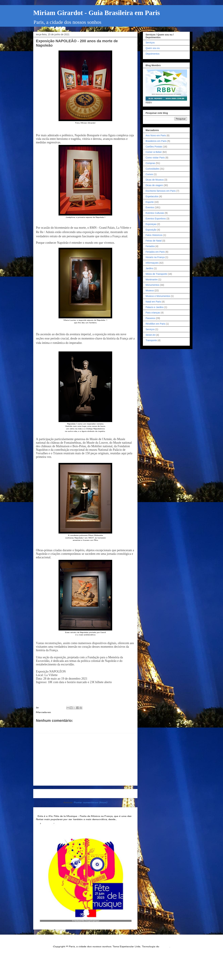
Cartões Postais (154, 146)
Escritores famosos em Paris (161, 190)
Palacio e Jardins (155, 307)
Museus (150, 290)
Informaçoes (152, 262)
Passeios (150, 318)
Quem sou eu (153, 48)
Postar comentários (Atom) (90, 802)
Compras (150, 163)
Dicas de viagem (154, 185)
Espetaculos (152, 196)
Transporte (151, 340)
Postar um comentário (53, 726)
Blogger (165, 946)
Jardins (149, 268)
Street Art (150, 335)
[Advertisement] (85, 759)
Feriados (150, 246)
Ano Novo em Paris (156, 135)
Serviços (150, 42)
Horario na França (155, 257)
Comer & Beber (154, 152)
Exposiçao (151, 224)
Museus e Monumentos (158, 296)
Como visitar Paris (155, 157)
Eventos (150, 207)
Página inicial (86, 793)
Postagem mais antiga (118, 793)
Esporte (150, 202)
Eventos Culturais (155, 213)
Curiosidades (152, 168)
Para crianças (153, 312)
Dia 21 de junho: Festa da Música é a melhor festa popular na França (82, 810)
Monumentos (152, 285)
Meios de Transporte (156, 274)
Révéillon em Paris (155, 323)
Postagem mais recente (53, 793)
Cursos (149, 174)
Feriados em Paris (155, 251)
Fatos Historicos (154, 235)
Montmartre (152, 279)
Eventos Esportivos (156, 218)
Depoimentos (153, 53)
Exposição (58, 712)
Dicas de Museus (155, 179)
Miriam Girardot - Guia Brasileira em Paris (96, 13)
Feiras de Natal (154, 240)
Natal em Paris (153, 301)
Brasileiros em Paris (156, 141)
